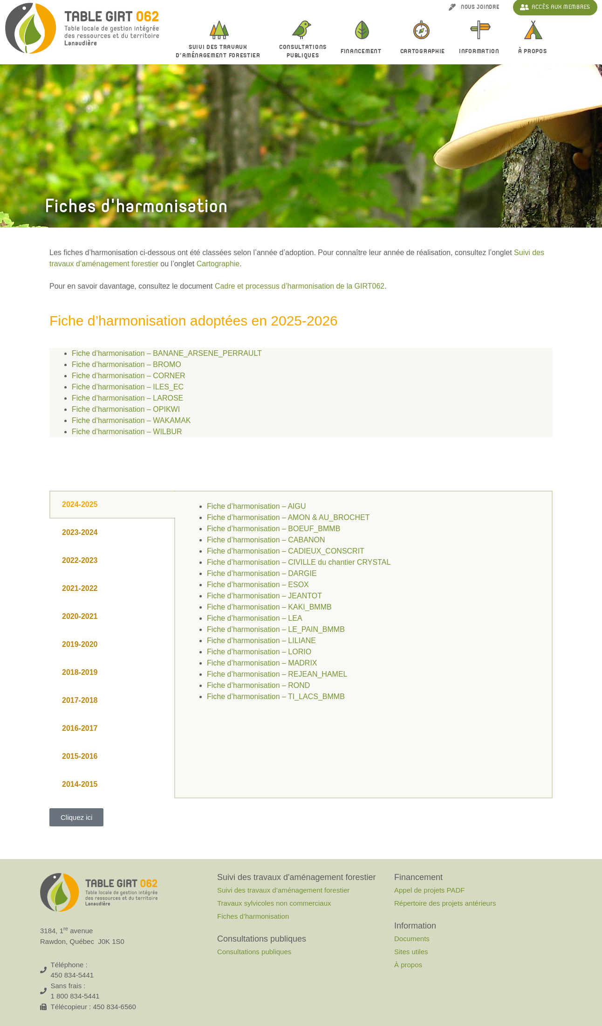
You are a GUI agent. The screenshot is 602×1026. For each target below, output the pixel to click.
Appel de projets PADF (429, 890)
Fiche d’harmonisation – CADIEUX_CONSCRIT (285, 551)
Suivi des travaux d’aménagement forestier (220, 51)
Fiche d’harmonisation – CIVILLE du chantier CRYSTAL (298, 562)
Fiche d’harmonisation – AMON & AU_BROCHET (288, 517)
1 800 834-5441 (75, 996)
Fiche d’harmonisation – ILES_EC (128, 387)
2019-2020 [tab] (80, 644)
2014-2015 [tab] (80, 784)
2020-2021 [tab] (80, 616)
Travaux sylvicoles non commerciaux (274, 903)
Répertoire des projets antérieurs (445, 903)
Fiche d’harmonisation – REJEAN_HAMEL (277, 674)
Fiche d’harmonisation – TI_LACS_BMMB (276, 696)
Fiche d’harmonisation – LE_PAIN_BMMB (276, 629)
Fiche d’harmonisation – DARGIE (262, 573)
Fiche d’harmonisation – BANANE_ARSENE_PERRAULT (167, 353)
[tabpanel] (363, 607)
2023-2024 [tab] (80, 532)
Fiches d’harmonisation (253, 916)
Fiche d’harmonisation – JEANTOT (264, 596)
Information (481, 51)
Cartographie (422, 51)
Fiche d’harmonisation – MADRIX (262, 663)
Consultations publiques (254, 952)
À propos (535, 51)
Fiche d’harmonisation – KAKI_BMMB (269, 607)
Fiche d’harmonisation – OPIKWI (126, 409)
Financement (363, 51)
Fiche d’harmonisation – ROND (258, 685)
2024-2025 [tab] (80, 504)
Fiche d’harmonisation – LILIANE (261, 641)
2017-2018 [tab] (80, 700)
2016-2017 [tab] (80, 728)
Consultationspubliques (303, 51)
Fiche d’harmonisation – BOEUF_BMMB (273, 529)
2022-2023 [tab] (80, 560)
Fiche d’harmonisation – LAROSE (127, 398)
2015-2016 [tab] (80, 756)
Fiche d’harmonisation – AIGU (256, 506)
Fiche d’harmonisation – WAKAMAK (131, 420)
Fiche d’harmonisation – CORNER (128, 376)
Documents (412, 939)
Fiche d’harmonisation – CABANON (266, 540)
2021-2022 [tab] (80, 588)
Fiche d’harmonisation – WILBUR (127, 432)
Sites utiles (411, 952)
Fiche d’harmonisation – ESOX (258, 585)
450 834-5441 (72, 975)
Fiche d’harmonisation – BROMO (126, 364)
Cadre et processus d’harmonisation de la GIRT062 (299, 286)
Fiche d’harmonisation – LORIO (259, 652)
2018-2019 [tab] (80, 672)
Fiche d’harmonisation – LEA (254, 618)
